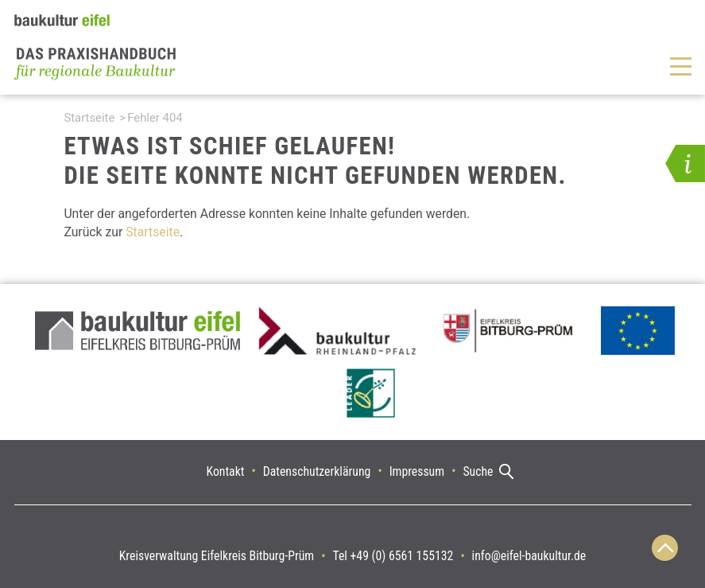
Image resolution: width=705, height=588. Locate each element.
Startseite (89, 118)
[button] (685, 163)
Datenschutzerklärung (317, 471)
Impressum (416, 471)
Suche (478, 471)
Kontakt (226, 471)
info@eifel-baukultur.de (529, 555)
